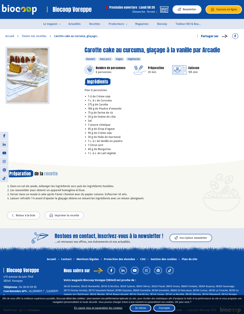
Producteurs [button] (116, 24)
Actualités (74, 24)
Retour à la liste (23, 215)
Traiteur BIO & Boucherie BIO (190, 24)
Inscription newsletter (190, 238)
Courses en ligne (224, 9)
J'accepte (164, 308)
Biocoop (162, 24)
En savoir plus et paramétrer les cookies (98, 308)
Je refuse (140, 308)
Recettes (94, 24)
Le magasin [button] (50, 24)
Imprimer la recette (64, 215)
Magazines (142, 24)
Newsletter (187, 9)
